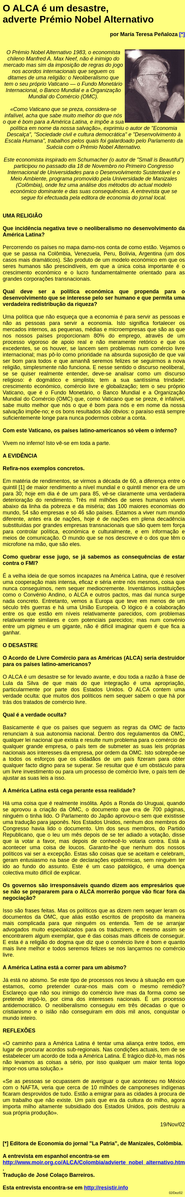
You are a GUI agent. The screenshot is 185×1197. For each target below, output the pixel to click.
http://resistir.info (106, 1188)
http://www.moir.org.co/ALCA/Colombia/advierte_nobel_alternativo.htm (94, 1162)
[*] (182, 34)
